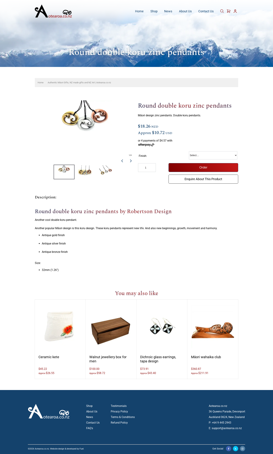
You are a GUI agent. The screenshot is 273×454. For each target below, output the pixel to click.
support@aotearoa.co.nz (227, 428)
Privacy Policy (119, 411)
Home (139, 11)
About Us (185, 11)
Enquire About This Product (203, 177)
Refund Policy (119, 422)
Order (203, 167)
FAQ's (89, 428)
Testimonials (119, 406)
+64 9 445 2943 (221, 422)
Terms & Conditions (123, 417)
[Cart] (222, 12)
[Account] (235, 12)
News (168, 11)
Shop (154, 11)
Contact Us (206, 11)
